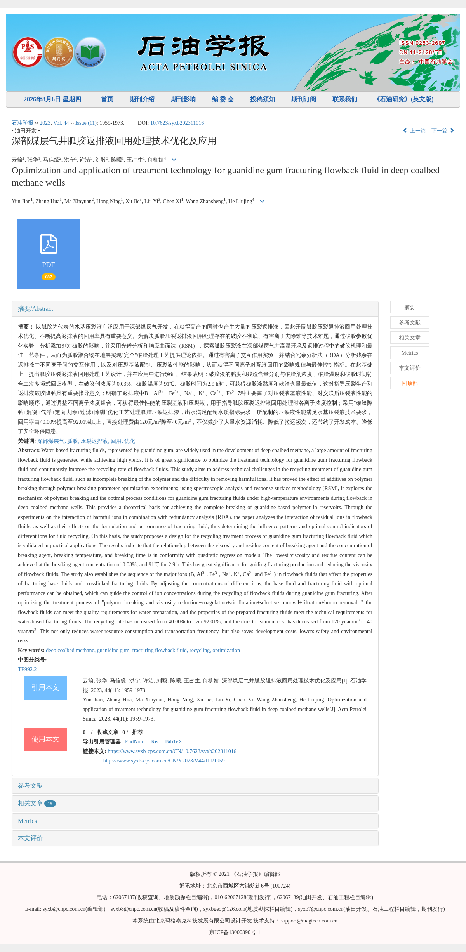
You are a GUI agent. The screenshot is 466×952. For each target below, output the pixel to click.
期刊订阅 (303, 99)
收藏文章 (107, 732)
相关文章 (37, 803)
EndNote (134, 742)
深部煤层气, (52, 441)
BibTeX (173, 742)
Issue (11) (86, 123)
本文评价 (30, 838)
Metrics (27, 821)
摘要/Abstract (35, 308)
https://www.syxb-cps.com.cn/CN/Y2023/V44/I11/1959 (164, 761)
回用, (117, 441)
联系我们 (344, 99)
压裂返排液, (96, 441)
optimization (226, 650)
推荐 (137, 732)
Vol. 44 (61, 123)
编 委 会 (223, 99)
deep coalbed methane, (71, 650)
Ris (154, 742)
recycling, (201, 650)
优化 (129, 441)
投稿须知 (262, 99)
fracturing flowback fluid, (161, 650)
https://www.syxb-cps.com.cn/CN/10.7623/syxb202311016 (172, 751)
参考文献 (30, 785)
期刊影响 (183, 99)
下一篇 (443, 131)
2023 (45, 123)
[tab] (195, 308)
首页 (107, 99)
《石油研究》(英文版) (404, 99)
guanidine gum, (114, 650)
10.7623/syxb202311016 (177, 123)
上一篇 (414, 131)
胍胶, (74, 441)
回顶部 (410, 383)
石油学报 (22, 123)
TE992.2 (27, 669)
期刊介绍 (142, 99)
